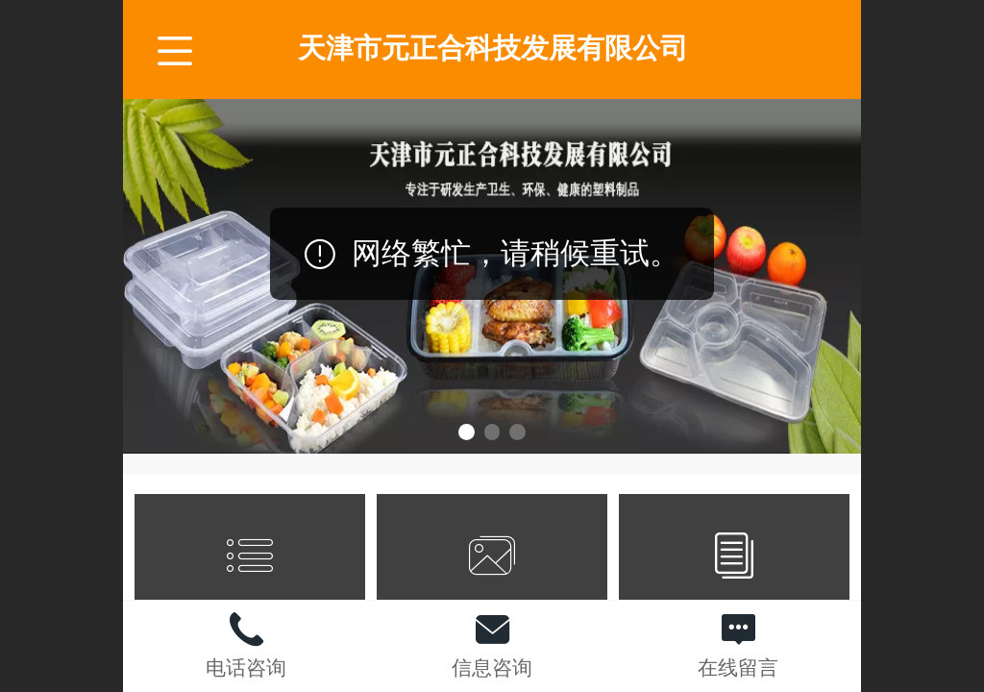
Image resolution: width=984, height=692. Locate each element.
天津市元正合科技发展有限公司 (493, 48)
